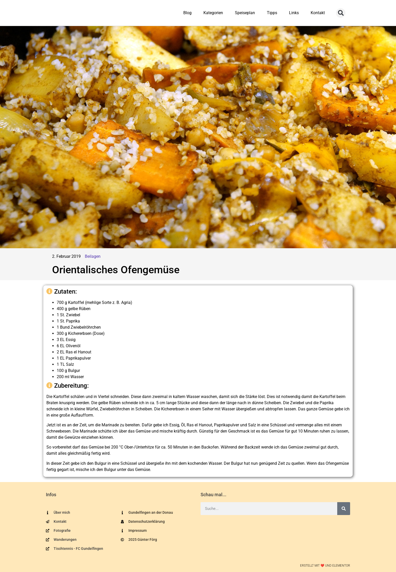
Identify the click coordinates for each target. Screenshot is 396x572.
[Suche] (343, 508)
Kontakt (318, 12)
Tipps (272, 12)
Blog (187, 12)
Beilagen (93, 256)
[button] (340, 13)
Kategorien (213, 12)
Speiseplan (245, 12)
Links (294, 12)
